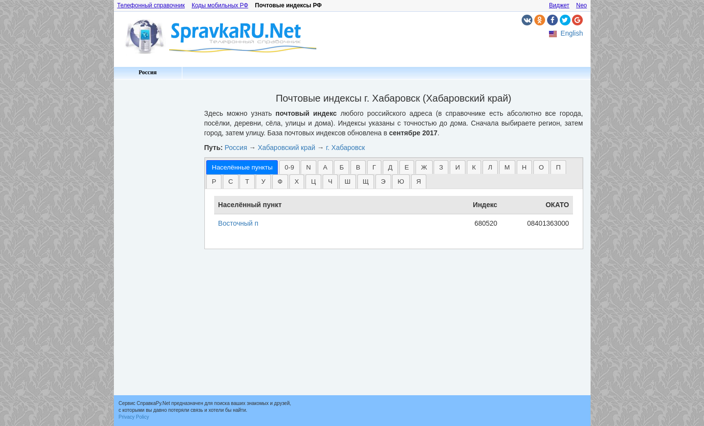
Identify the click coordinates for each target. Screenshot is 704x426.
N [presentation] (308, 167)
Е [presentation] (407, 167)
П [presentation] (558, 167)
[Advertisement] (155, 229)
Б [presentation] (341, 167)
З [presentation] (441, 167)
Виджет (559, 5)
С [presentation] (230, 181)
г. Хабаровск (345, 147)
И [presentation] (457, 167)
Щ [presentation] (366, 181)
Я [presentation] (419, 181)
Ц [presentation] (313, 181)
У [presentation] (263, 181)
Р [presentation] (214, 181)
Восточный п (238, 223)
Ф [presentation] (280, 181)
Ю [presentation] (400, 181)
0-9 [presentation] (289, 167)
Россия (147, 72)
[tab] (242, 167)
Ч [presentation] (330, 181)
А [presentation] (325, 167)
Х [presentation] (297, 181)
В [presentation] (358, 167)
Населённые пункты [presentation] (242, 167)
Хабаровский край (286, 147)
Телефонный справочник (151, 5)
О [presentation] (541, 167)
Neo (581, 5)
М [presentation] (507, 167)
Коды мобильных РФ (220, 5)
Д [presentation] (390, 167)
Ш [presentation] (348, 181)
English (572, 33)
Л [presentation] (490, 167)
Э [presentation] (383, 181)
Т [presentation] (247, 181)
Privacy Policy (134, 417)
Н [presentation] (524, 167)
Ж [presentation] (424, 167)
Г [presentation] (374, 167)
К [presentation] (474, 167)
